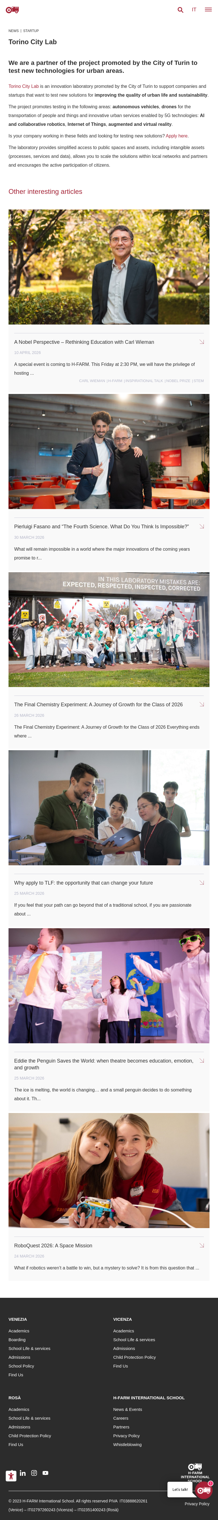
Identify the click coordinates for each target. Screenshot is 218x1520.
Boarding (17, 1339)
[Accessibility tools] (11, 1476)
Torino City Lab (24, 86)
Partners (121, 1426)
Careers (120, 1418)
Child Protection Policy (134, 1357)
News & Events (127, 1409)
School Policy (21, 1366)
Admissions (19, 1357)
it (194, 9)
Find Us (16, 1374)
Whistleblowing (127, 1444)
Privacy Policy (126, 1435)
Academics (19, 1330)
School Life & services (30, 1348)
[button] (180, 10)
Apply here (177, 135)
